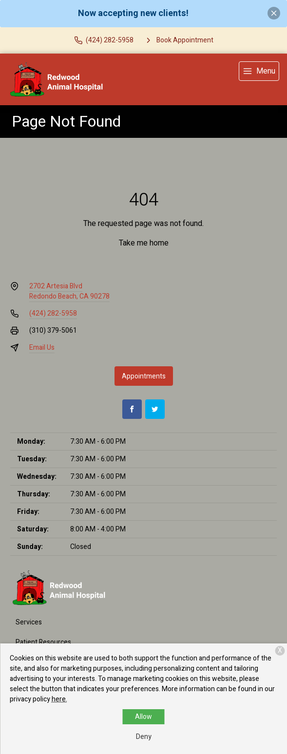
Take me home (144, 243)
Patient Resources (43, 642)
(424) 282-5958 (53, 313)
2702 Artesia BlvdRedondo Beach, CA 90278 (69, 291)
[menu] (259, 71)
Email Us (42, 347)
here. (59, 699)
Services (29, 622)
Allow (143, 717)
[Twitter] (155, 409)
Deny (144, 737)
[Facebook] (132, 409)
